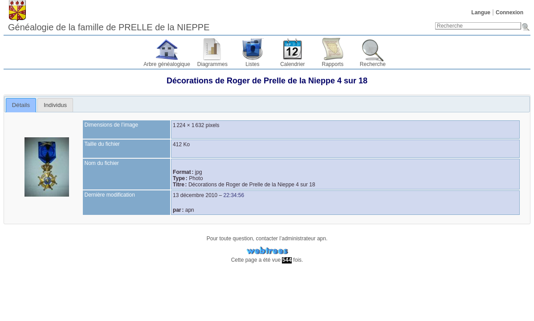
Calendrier (292, 64)
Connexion (509, 12)
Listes (252, 64)
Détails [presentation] (21, 105)
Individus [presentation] (55, 105)
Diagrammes (212, 64)
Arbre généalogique (166, 64)
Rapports (333, 64)
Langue (480, 12)
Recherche (373, 64)
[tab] (21, 105)
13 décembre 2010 (195, 195)
